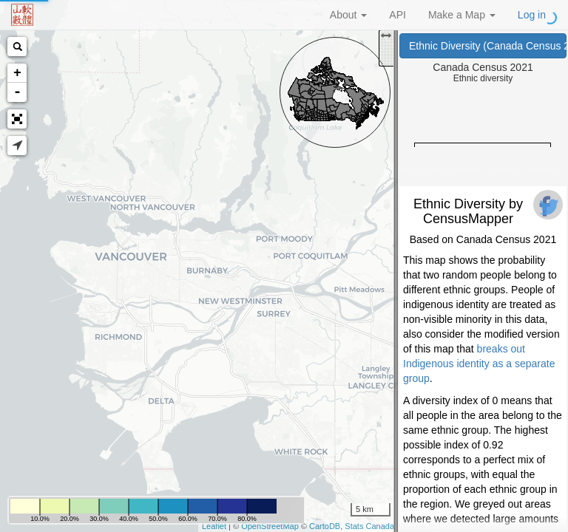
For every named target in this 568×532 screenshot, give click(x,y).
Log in (532, 15)
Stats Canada (369, 526)
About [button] (348, 15)
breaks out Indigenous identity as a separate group (479, 363)
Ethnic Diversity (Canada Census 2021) (488, 46)
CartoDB (324, 526)
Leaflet (214, 526)
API (397, 15)
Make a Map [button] (462, 15)
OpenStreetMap (270, 526)
